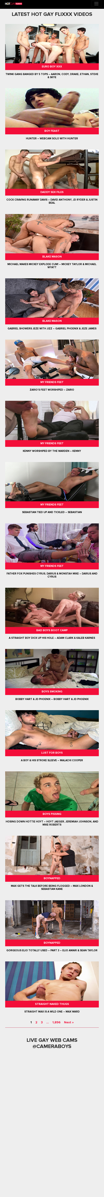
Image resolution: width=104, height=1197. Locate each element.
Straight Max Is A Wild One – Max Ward (52, 1011)
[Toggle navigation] (96, 3)
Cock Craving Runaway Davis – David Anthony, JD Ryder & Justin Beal (51, 201)
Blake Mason (52, 256)
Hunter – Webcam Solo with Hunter (52, 138)
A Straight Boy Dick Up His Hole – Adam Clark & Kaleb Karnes (52, 637)
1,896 (56, 1022)
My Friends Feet (52, 382)
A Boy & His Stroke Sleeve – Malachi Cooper (52, 760)
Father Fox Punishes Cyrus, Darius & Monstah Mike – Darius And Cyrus (52, 575)
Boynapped (52, 878)
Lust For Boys (52, 752)
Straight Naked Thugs (52, 1004)
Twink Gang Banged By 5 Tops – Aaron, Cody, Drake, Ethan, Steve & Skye (52, 76)
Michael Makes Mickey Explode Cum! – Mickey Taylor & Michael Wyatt (51, 266)
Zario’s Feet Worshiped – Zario (52, 389)
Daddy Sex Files (52, 192)
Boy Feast (51, 131)
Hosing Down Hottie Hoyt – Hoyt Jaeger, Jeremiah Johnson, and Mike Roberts (52, 823)
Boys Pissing (52, 814)
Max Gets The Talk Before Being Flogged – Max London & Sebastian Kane (52, 888)
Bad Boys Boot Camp (52, 630)
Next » (69, 1022)
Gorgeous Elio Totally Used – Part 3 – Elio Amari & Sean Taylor (51, 950)
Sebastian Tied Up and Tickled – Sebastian (52, 512)
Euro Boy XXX (52, 66)
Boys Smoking (52, 691)
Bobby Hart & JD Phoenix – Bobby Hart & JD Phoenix (52, 699)
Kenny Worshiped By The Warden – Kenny (52, 451)
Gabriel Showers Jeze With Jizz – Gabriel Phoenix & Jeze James (52, 328)
